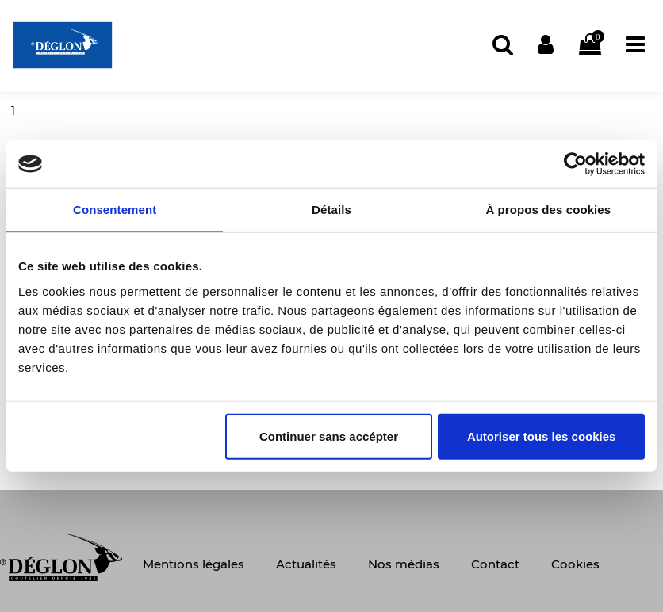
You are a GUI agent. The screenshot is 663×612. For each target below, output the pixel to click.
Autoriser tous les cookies (541, 435)
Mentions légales (193, 564)
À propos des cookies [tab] (548, 209)
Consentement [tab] (114, 209)
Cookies (575, 564)
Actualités (306, 564)
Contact (495, 564)
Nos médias (403, 564)
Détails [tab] (331, 209)
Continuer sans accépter (328, 435)
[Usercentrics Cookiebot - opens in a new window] (575, 164)
